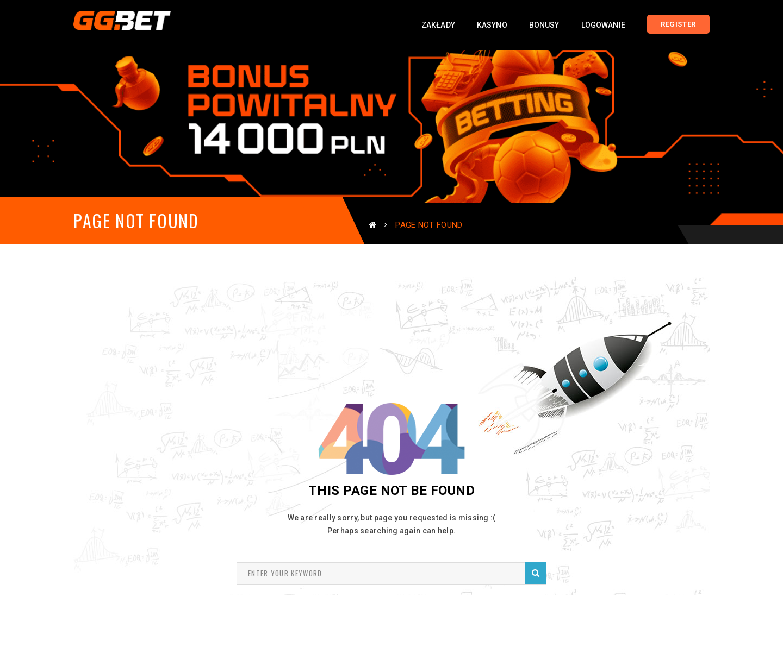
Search (535, 573)
